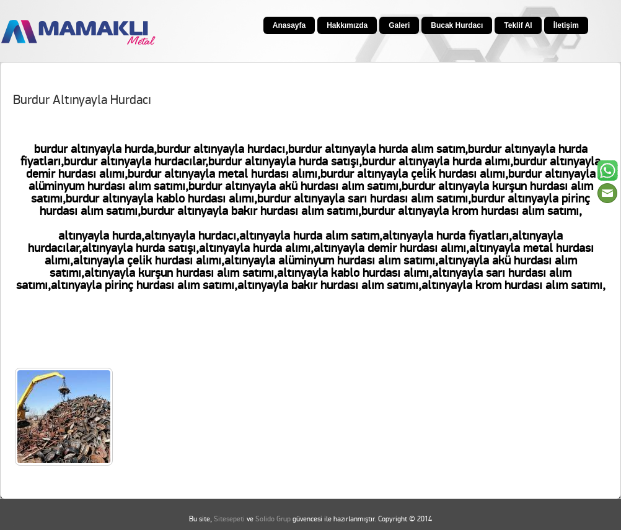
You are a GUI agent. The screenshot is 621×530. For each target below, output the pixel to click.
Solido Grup (273, 519)
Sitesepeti (229, 519)
